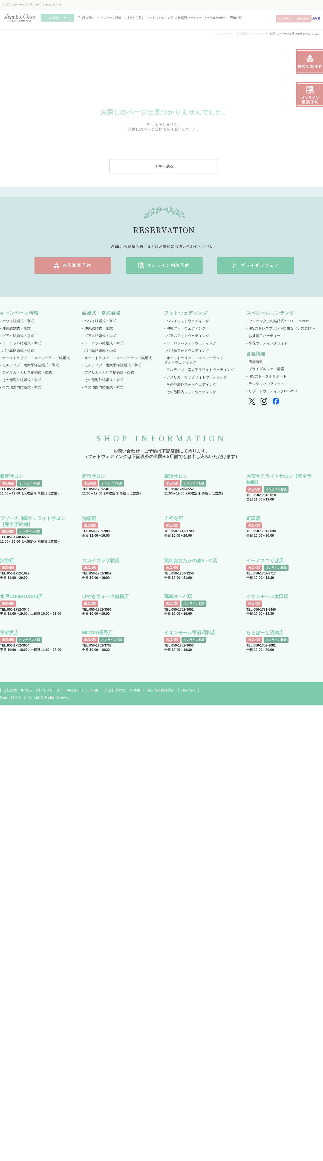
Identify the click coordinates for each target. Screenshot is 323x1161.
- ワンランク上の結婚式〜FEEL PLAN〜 (278, 321)
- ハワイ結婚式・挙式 (17, 321)
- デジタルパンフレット (265, 384)
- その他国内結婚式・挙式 (20, 387)
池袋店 (89, 518)
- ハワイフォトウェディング (186, 321)
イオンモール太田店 (267, 596)
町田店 (253, 518)
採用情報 (188, 690)
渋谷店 (7, 560)
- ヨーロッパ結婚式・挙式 (20, 343)
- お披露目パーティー (263, 336)
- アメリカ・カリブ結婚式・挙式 (26, 372)
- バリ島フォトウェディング (186, 350)
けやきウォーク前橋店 (105, 596)
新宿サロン (93, 476)
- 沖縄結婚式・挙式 (15, 328)
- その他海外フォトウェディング (190, 384)
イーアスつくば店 (265, 560)
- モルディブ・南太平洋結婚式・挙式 (29, 365)
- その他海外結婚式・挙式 (20, 380)
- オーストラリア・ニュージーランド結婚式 (35, 358)
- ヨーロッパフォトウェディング (190, 343)
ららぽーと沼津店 (265, 632)
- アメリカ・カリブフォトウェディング (195, 377)
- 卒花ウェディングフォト (267, 343)
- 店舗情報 (254, 362)
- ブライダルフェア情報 (265, 369)
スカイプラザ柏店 (100, 560)
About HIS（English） (84, 690)
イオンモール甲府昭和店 (189, 632)
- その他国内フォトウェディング (190, 392)
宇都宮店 (9, 632)
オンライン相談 (29, 483)
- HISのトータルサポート (266, 376)
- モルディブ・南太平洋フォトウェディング (199, 370)
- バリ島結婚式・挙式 (17, 350)
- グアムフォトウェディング (186, 336)
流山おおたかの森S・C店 (190, 560)
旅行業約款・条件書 (124, 690)
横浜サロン (176, 476)
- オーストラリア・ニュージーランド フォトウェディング (193, 360)
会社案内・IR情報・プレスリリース (31, 690)
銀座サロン (11, 476)
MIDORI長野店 (97, 632)
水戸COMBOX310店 (21, 596)
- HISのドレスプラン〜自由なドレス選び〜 (280, 328)
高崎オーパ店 (178, 596)
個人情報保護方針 (160, 690)
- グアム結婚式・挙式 (17, 336)
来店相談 (8, 483)
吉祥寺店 (173, 518)
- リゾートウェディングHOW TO (272, 391)
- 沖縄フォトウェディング (185, 328)
